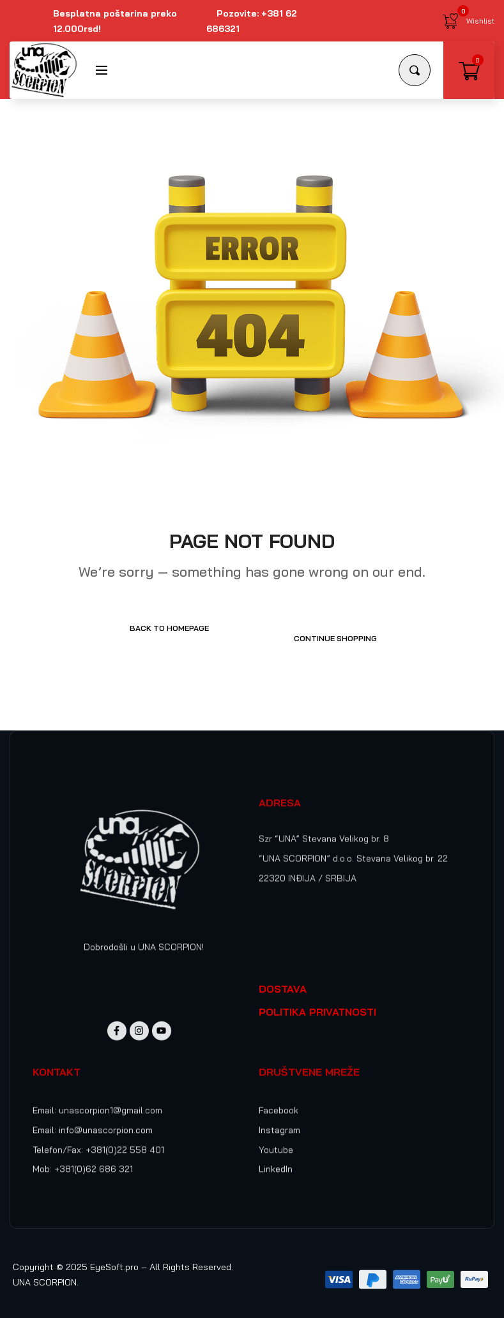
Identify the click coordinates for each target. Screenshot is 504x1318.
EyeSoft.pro (114, 1256)
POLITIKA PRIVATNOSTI (317, 1001)
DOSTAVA (283, 978)
